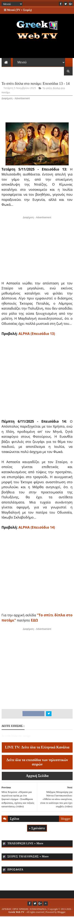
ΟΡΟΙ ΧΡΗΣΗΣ (21, 909)
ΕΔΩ (34, 620)
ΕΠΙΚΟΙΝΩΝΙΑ (38, 909)
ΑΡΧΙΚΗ (6, 909)
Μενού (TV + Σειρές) (18, 10)
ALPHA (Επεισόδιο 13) (37, 334)
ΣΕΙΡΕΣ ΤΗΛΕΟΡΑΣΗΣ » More (28, 857)
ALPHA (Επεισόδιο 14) (37, 528)
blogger (66, 819)
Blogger (61, 912)
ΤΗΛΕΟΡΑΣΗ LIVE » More (25, 844)
